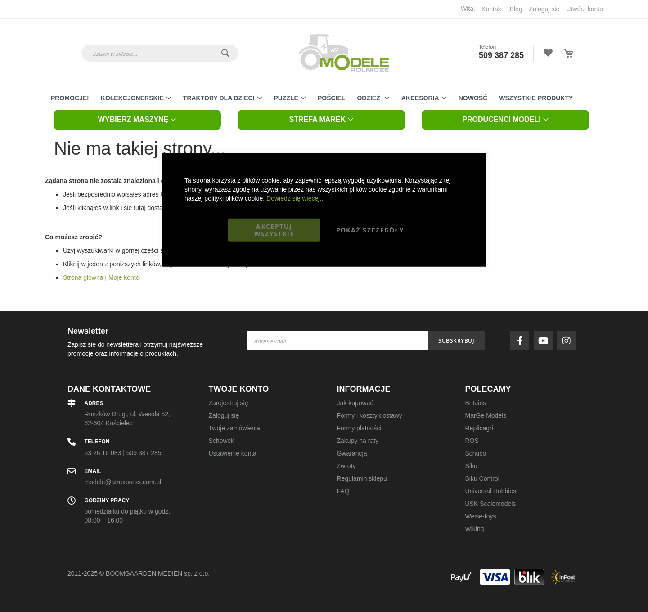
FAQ (343, 491)
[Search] (225, 53)
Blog (516, 9)
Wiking (474, 528)
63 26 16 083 (103, 452)
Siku (471, 465)
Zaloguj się (544, 9)
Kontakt (492, 9)
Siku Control (482, 478)
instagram (568, 341)
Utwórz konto (584, 9)
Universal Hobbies (491, 491)
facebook (522, 341)
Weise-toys (480, 516)
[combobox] (159, 53)
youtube (545, 341)
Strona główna (83, 277)
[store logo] (344, 53)
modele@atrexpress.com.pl (123, 482)
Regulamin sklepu (362, 478)
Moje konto (123, 277)
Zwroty (346, 465)
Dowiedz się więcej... (295, 197)
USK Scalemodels (490, 503)
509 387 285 (501, 55)
